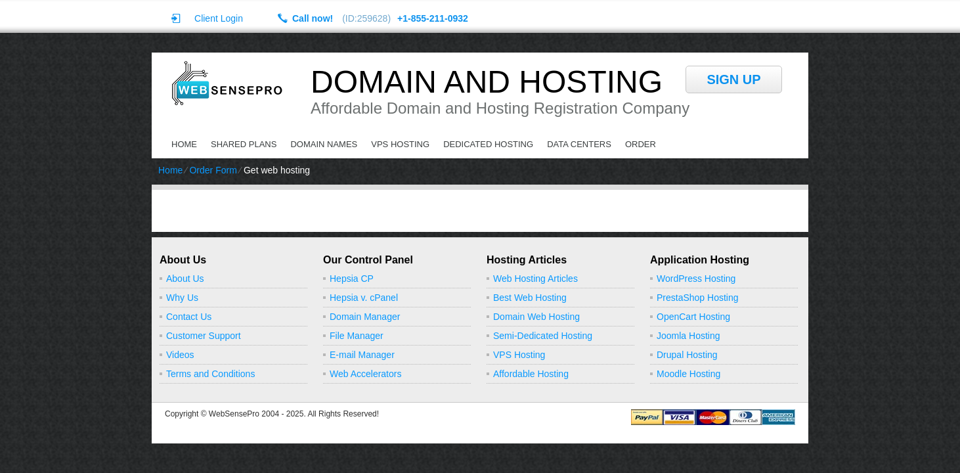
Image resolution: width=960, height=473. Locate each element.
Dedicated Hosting (488, 144)
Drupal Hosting (687, 354)
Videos (180, 354)
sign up (733, 79)
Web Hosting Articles (535, 278)
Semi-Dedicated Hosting (542, 335)
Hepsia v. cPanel (364, 297)
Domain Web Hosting (536, 316)
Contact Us (188, 316)
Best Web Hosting (530, 297)
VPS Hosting (400, 144)
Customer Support (203, 335)
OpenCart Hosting (693, 316)
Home (184, 144)
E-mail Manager (362, 354)
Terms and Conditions (210, 374)
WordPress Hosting (696, 278)
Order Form (212, 170)
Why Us (182, 297)
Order (640, 144)
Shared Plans (243, 144)
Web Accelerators (365, 374)
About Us (185, 278)
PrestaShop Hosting (698, 297)
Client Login (218, 18)
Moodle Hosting (688, 374)
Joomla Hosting (688, 335)
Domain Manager (365, 316)
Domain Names (323, 144)
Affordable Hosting (531, 374)
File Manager (356, 335)
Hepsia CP (352, 278)
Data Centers (579, 144)
